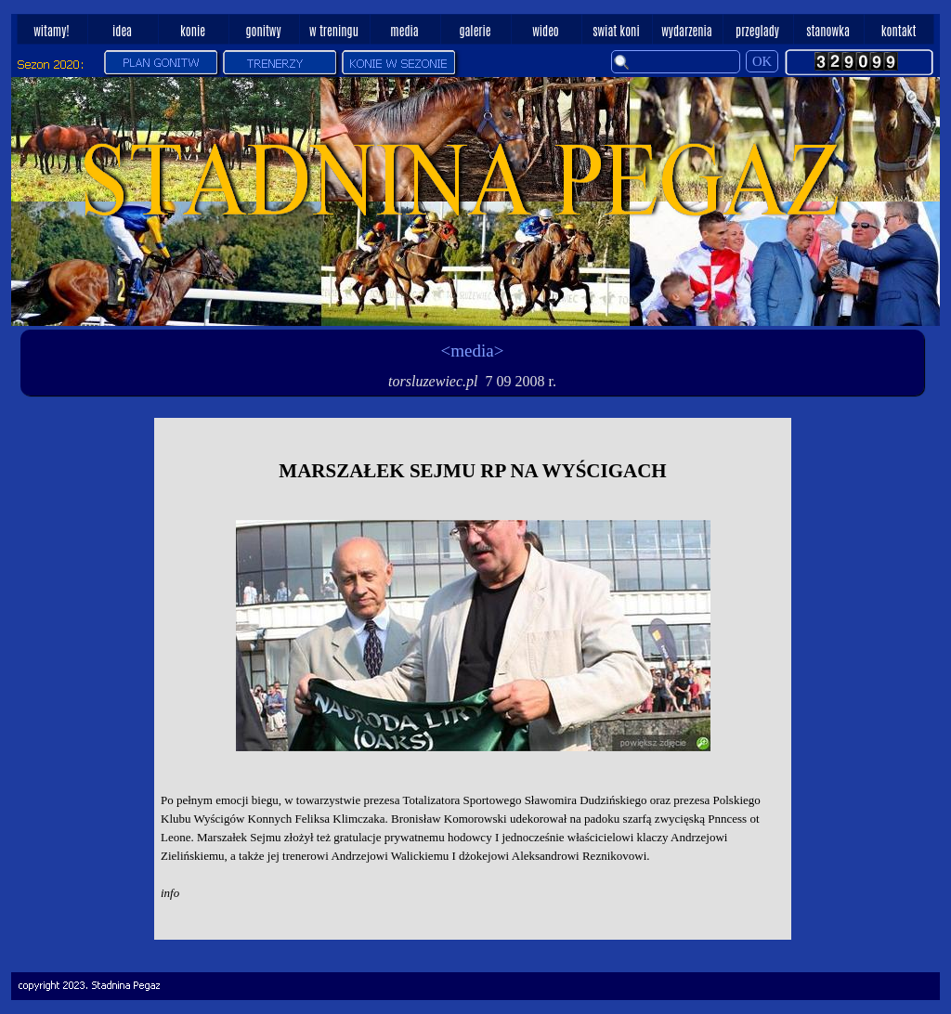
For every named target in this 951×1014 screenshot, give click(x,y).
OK (762, 61)
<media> (472, 350)
